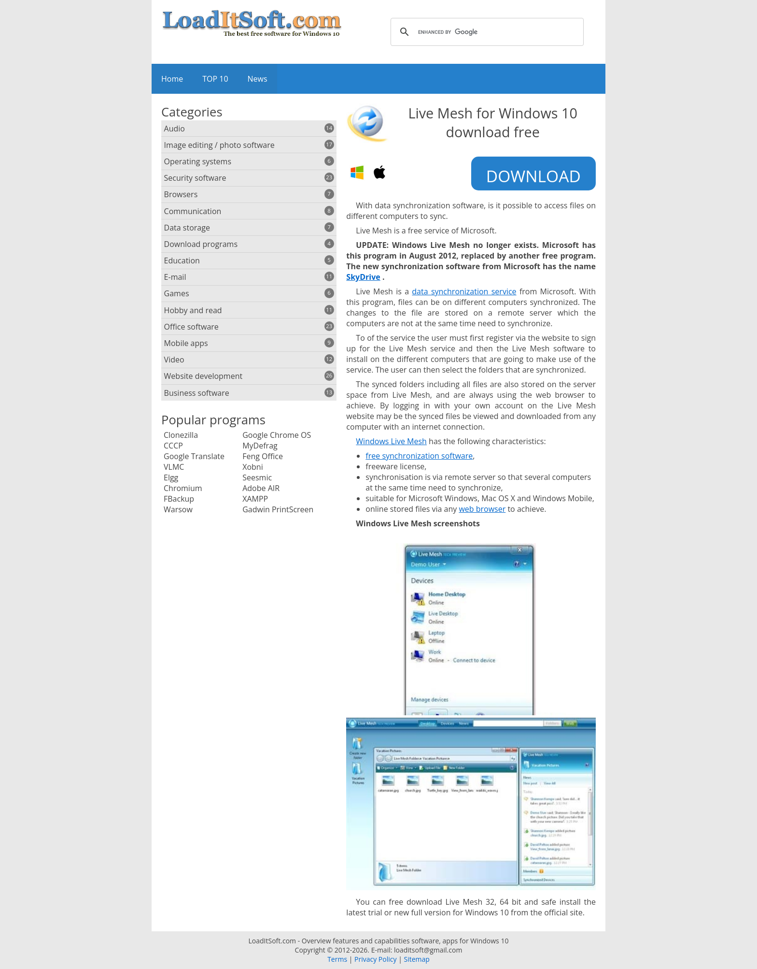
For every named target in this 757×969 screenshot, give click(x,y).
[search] (485, 32)
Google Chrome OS (276, 435)
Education (249, 260)
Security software (249, 178)
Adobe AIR (261, 488)
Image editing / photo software (249, 145)
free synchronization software (419, 455)
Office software (249, 326)
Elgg (171, 477)
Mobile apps (249, 343)
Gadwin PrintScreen (277, 509)
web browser (482, 509)
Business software (249, 393)
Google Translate (194, 456)
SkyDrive (363, 277)
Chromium (183, 488)
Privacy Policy (375, 959)
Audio (249, 128)
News (257, 78)
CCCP (173, 445)
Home (172, 78)
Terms (337, 959)
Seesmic (257, 477)
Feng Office (262, 456)
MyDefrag (260, 445)
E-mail (249, 277)
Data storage (249, 227)
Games (249, 293)
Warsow (178, 509)
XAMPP (255, 498)
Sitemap (416, 959)
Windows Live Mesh (391, 441)
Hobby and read (249, 310)
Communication (249, 211)
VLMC (174, 467)
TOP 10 (215, 78)
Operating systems (249, 161)
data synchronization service (464, 291)
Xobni (252, 467)
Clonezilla (181, 435)
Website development (249, 376)
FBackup (179, 498)
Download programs (249, 244)
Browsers (249, 194)
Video (249, 359)
